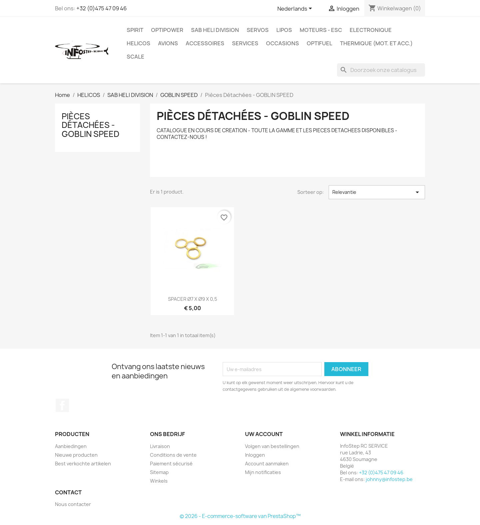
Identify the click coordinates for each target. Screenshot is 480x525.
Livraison (160, 446)
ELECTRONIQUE (371, 30)
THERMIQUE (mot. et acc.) (376, 43)
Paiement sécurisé (171, 463)
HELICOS (138, 43)
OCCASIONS (282, 43)
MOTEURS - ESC (321, 30)
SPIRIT (135, 30)
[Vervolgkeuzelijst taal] (295, 9)
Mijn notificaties (263, 472)
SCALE (135, 56)
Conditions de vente (173, 455)
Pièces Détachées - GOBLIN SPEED (90, 125)
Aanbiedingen (71, 446)
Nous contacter (73, 504)
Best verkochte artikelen (83, 463)
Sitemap (159, 472)
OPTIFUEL (319, 43)
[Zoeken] (381, 70)
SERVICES (245, 43)
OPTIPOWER (167, 30)
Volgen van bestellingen (272, 446)
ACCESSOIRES (205, 43)
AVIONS (168, 43)
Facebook (62, 405)
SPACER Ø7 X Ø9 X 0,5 (192, 299)
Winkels (159, 481)
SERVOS (258, 30)
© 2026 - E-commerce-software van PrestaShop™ (240, 516)
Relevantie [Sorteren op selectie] (376, 192)
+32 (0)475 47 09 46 (101, 8)
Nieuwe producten (76, 455)
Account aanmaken (267, 463)
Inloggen (255, 455)
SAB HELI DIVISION (215, 30)
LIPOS (284, 30)
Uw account (264, 434)
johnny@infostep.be (389, 479)
